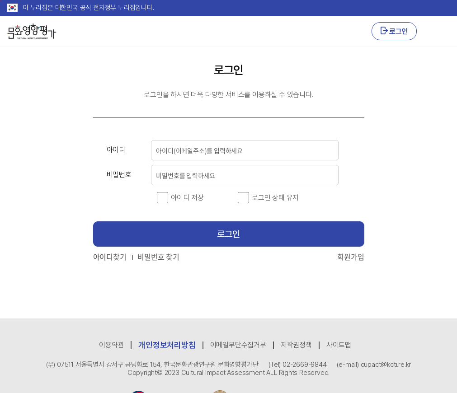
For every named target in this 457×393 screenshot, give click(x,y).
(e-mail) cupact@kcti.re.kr (374, 364)
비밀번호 (119, 174)
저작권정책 (296, 345)
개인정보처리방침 (166, 345)
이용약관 (111, 345)
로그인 (394, 31)
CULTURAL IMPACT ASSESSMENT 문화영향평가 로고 (32, 31)
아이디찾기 (110, 256)
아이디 (116, 149)
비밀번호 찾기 (158, 256)
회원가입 (350, 256)
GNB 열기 (438, 31)
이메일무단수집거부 (238, 345)
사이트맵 (338, 345)
